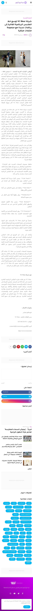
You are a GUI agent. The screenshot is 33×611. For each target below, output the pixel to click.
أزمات (13, 503)
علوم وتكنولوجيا (13, 544)
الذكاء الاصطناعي (25, 518)
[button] (31, 2)
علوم (22, 544)
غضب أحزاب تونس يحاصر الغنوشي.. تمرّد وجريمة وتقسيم (12, 445)
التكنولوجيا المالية (25, 514)
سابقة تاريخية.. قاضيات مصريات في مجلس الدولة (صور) (12, 461)
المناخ (12, 525)
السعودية (14, 518)
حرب (29, 536)
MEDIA (12, 559)
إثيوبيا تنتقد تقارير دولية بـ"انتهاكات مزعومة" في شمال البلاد (13, 454)
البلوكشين (27, 510)
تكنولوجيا (9, 533)
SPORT (28, 562)
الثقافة (15, 514)
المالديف (28, 525)
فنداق (7, 548)
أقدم (3, 383)
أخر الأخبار (21, 503)
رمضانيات (14, 536)
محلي (28, 559)
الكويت (8, 522)
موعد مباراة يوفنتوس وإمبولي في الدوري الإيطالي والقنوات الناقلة (11, 437)
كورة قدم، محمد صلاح (9, 551)
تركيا (16, 533)
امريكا (21, 529)
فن (13, 548)
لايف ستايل (18, 555)
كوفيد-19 (28, 555)
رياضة (28, 540)
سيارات (13, 540)
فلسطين (20, 548)
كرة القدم (21, 551)
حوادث (22, 536)
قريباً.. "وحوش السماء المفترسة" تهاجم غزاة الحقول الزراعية (18, 431)
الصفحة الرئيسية (27, 18)
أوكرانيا (14, 529)
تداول (22, 533)
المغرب (20, 525)
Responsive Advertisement (16, 11)
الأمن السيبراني (18, 507)
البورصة (19, 510)
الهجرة (28, 529)
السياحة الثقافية (26, 522)
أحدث (29, 383)
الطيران (16, 522)
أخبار (29, 503)
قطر (29, 551)
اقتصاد (6, 503)
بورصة (6, 529)
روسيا (5, 536)
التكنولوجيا (10, 510)
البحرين (8, 507)
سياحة (21, 540)
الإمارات (28, 507)
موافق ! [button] (27, 606)
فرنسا (28, 548)
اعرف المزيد (24, 603)
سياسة (6, 540)
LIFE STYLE (20, 559)
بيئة (29, 533)
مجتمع (10, 555)
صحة (28, 544)
